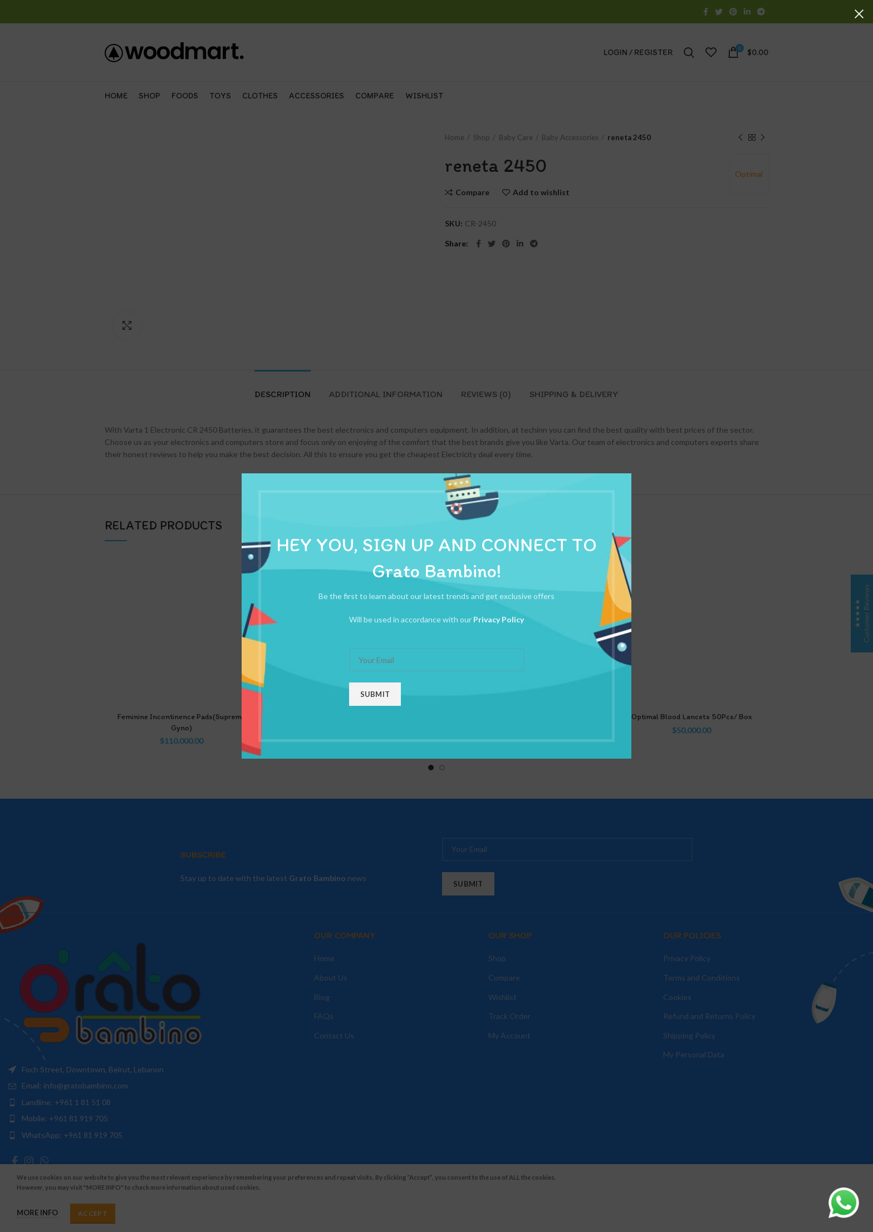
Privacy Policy (498, 619)
